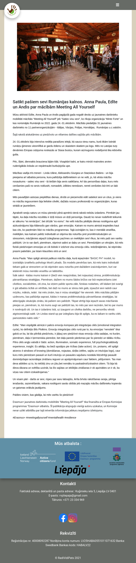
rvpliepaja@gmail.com (73, 495)
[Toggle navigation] (118, 5)
